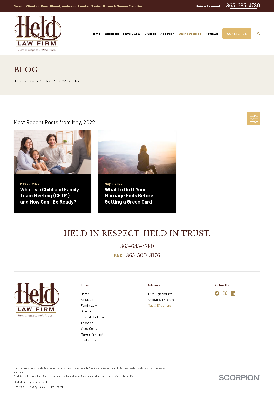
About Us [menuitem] (112, 34)
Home (85, 294)
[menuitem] (19, 387)
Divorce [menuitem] (150, 34)
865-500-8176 (143, 256)
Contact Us (237, 34)
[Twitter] (225, 293)
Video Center (90, 328)
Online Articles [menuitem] (190, 34)
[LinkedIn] (233, 293)
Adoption (87, 323)
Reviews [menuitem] (211, 34)
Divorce (86, 311)
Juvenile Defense (93, 317)
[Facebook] (217, 293)
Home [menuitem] (96, 34)
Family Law (89, 305)
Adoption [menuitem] (167, 34)
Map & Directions (160, 305)
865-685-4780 (243, 6)
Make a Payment (207, 6)
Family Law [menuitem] (131, 34)
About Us (87, 300)
